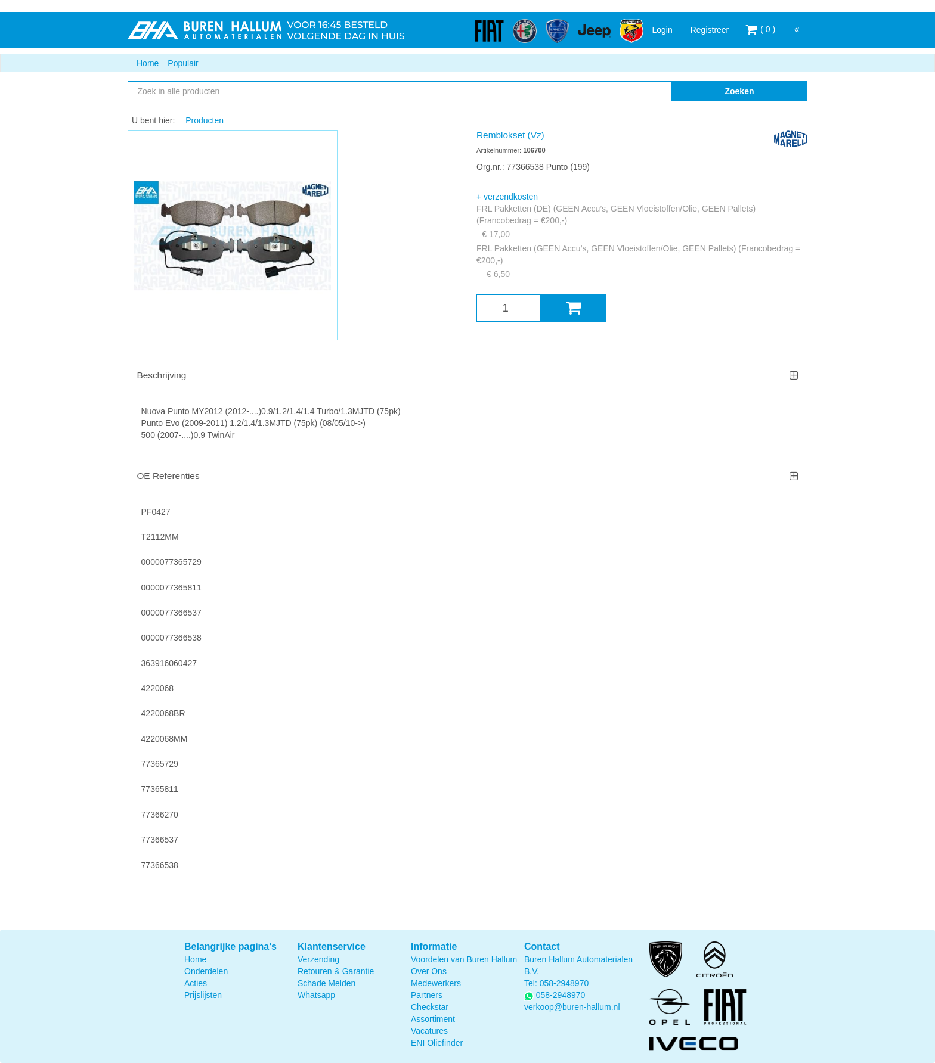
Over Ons (429, 971)
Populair (183, 63)
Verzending (318, 959)
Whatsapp (316, 995)
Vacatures (429, 1031)
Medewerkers (436, 983)
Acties (195, 983)
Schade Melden (326, 983)
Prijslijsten (203, 995)
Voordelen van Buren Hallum (464, 959)
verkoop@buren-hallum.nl (572, 1007)
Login (662, 30)
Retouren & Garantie (336, 971)
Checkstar (429, 1007)
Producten (204, 120)
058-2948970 (564, 983)
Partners (426, 995)
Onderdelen (206, 971)
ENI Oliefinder (437, 1043)
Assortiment (433, 1019)
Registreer (710, 30)
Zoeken (739, 91)
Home (148, 63)
